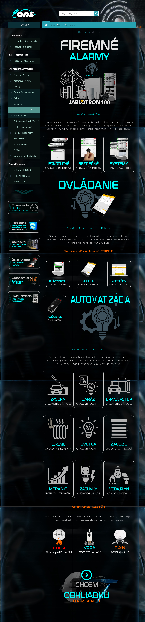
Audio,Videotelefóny (23, 133)
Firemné (34, 110)
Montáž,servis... (21, 138)
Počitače (18, 150)
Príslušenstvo (20, 181)
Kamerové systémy (22, 80)
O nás (53, 25)
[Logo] (23, 13)
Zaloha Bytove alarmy (24, 92)
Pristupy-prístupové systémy (23, 128)
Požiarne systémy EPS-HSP (26, 121)
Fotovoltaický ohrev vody (25, 41)
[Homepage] (47, 25)
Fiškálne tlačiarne (22, 175)
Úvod (80, 32)
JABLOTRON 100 (22, 115)
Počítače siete (20, 144)
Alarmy (17, 86)
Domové (18, 104)
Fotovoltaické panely (23, 47)
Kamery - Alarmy (21, 75)
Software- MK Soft (22, 170)
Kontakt (72, 25)
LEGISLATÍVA (62, 25)
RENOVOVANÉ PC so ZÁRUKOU (24, 62)
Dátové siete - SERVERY (25, 156)
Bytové (17, 98)
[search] (96, 13)
